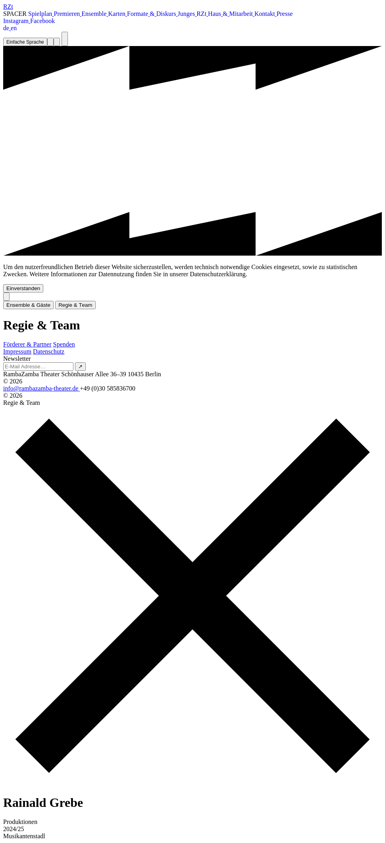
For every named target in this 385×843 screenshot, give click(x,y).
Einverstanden (23, 288)
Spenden (64, 344)
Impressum (17, 351)
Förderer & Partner (27, 344)
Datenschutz (48, 351)
